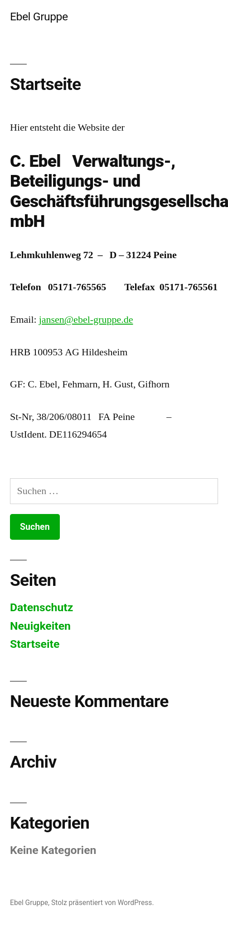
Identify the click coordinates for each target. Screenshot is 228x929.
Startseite (34, 644)
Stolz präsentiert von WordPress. (102, 902)
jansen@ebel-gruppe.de (86, 319)
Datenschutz (41, 607)
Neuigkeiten (40, 625)
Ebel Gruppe (39, 16)
